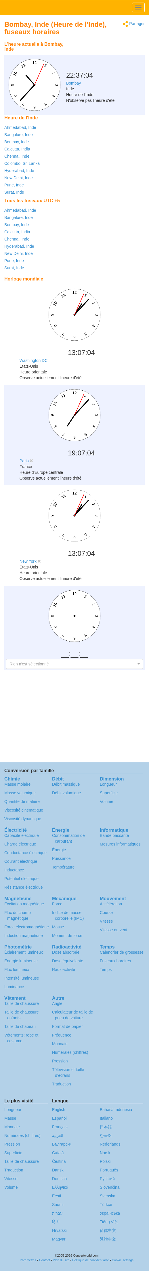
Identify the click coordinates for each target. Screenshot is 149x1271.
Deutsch (59, 1178)
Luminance (14, 986)
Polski (105, 1161)
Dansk (58, 1170)
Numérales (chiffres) (70, 1052)
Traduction (61, 1084)
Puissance (61, 858)
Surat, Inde (14, 192)
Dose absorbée (65, 952)
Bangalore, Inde (18, 134)
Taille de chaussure (21, 1003)
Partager (134, 24)
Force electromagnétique (26, 927)
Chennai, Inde (16, 156)
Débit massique (66, 784)
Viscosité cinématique (23, 810)
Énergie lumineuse (21, 961)
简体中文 (108, 1230)
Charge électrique (20, 844)
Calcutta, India (17, 149)
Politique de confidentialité (90, 1260)
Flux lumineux (16, 969)
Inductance (14, 870)
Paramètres (28, 1260)
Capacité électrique (21, 835)
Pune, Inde (14, 185)
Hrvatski (59, 1230)
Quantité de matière (22, 801)
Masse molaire (17, 784)
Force (57, 904)
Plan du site (61, 1260)
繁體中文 (108, 1239)
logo (74, 7)
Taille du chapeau (20, 1026)
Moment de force (67, 935)
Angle (57, 1003)
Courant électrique (20, 861)
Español (59, 1118)
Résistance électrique (23, 887)
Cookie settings (122, 1260)
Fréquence (61, 1035)
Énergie (59, 850)
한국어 (106, 1135)
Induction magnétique (23, 935)
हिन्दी (56, 1222)
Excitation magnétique (24, 904)
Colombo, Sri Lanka (22, 163)
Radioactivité (63, 969)
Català (58, 1152)
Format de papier (67, 1026)
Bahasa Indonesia (116, 1109)
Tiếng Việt (109, 1222)
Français (60, 1127)
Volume (106, 801)
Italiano (106, 1118)
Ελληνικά (60, 1187)
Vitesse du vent (113, 930)
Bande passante (114, 835)
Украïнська (110, 1213)
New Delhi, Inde (18, 177)
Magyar (59, 1239)
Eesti (56, 1196)
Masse (58, 927)
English (58, 1109)
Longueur (108, 784)
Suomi (58, 1204)
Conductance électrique (25, 852)
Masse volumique (20, 793)
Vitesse (106, 921)
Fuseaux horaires (115, 961)
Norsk (105, 1152)
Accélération (111, 904)
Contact (44, 1260)
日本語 (106, 1127)
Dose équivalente (67, 961)
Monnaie (60, 1043)
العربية (57, 1135)
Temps (106, 969)
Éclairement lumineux (23, 952)
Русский (107, 1178)
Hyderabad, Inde (19, 170)
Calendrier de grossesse (122, 952)
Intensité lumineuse (21, 978)
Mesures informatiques (120, 844)
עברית (57, 1213)
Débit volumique (66, 793)
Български (61, 1144)
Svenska (107, 1196)
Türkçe (106, 1204)
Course (106, 912)
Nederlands (110, 1144)
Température (63, 867)
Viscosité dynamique (22, 818)
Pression (60, 1061)
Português (109, 1170)
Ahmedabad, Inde (20, 127)
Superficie (109, 793)
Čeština (59, 1161)
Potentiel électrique (21, 878)
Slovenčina (110, 1187)
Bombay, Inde (16, 142)
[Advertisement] (109, 53)
